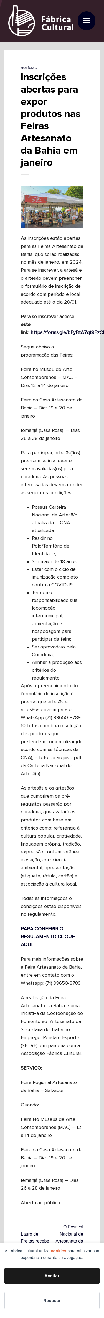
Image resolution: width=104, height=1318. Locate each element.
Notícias (29, 68)
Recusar (51, 1300)
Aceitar (51, 1275)
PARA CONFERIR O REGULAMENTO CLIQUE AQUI (48, 937)
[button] (86, 20)
